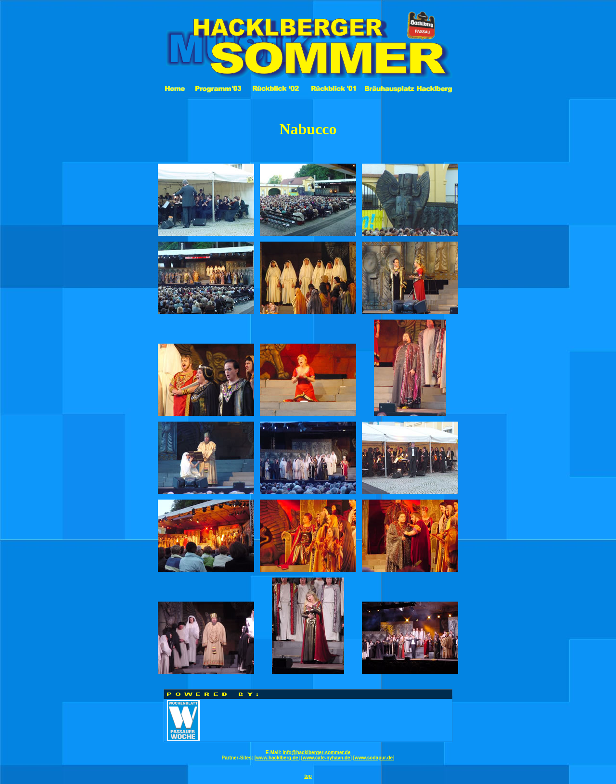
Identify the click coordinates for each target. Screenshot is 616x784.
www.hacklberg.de (277, 757)
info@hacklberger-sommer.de (316, 752)
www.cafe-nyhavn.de (326, 757)
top (308, 776)
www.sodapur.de (374, 757)
